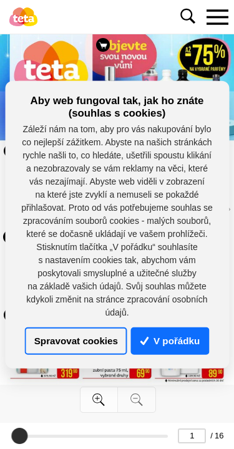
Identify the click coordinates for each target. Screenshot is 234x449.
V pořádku (170, 341)
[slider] (19, 436)
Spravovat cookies (76, 341)
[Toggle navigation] (217, 17)
